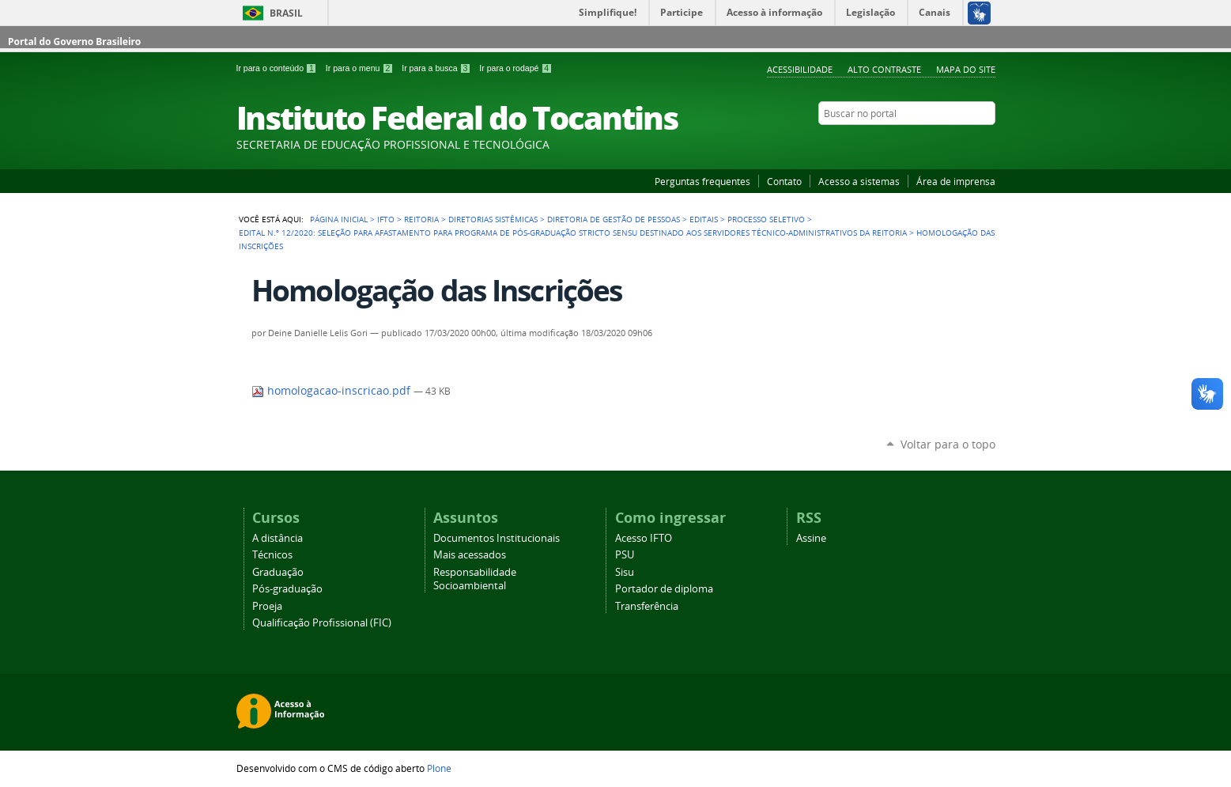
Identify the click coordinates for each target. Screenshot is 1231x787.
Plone (439, 768)
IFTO (386, 219)
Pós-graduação (287, 589)
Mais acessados (469, 555)
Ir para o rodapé (515, 68)
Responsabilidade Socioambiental (474, 579)
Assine (811, 538)
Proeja (267, 606)
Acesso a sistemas (859, 181)
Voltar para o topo (948, 444)
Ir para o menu (360, 68)
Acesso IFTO (643, 538)
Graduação (278, 572)
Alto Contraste (884, 69)
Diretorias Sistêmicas (493, 219)
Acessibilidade (800, 69)
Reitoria (421, 219)
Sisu (624, 572)
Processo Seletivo (766, 219)
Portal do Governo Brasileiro (74, 41)
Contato (784, 181)
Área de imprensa (955, 181)
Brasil (286, 13)
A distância (277, 538)
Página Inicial (339, 219)
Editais (703, 219)
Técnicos (272, 555)
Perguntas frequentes (702, 181)
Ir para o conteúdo (277, 68)
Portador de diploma (664, 589)
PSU (624, 555)
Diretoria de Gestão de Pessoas (613, 219)
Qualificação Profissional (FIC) (321, 623)
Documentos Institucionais (496, 538)
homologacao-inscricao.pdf (332, 391)
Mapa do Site (965, 69)
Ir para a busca (437, 68)
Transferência (646, 606)
